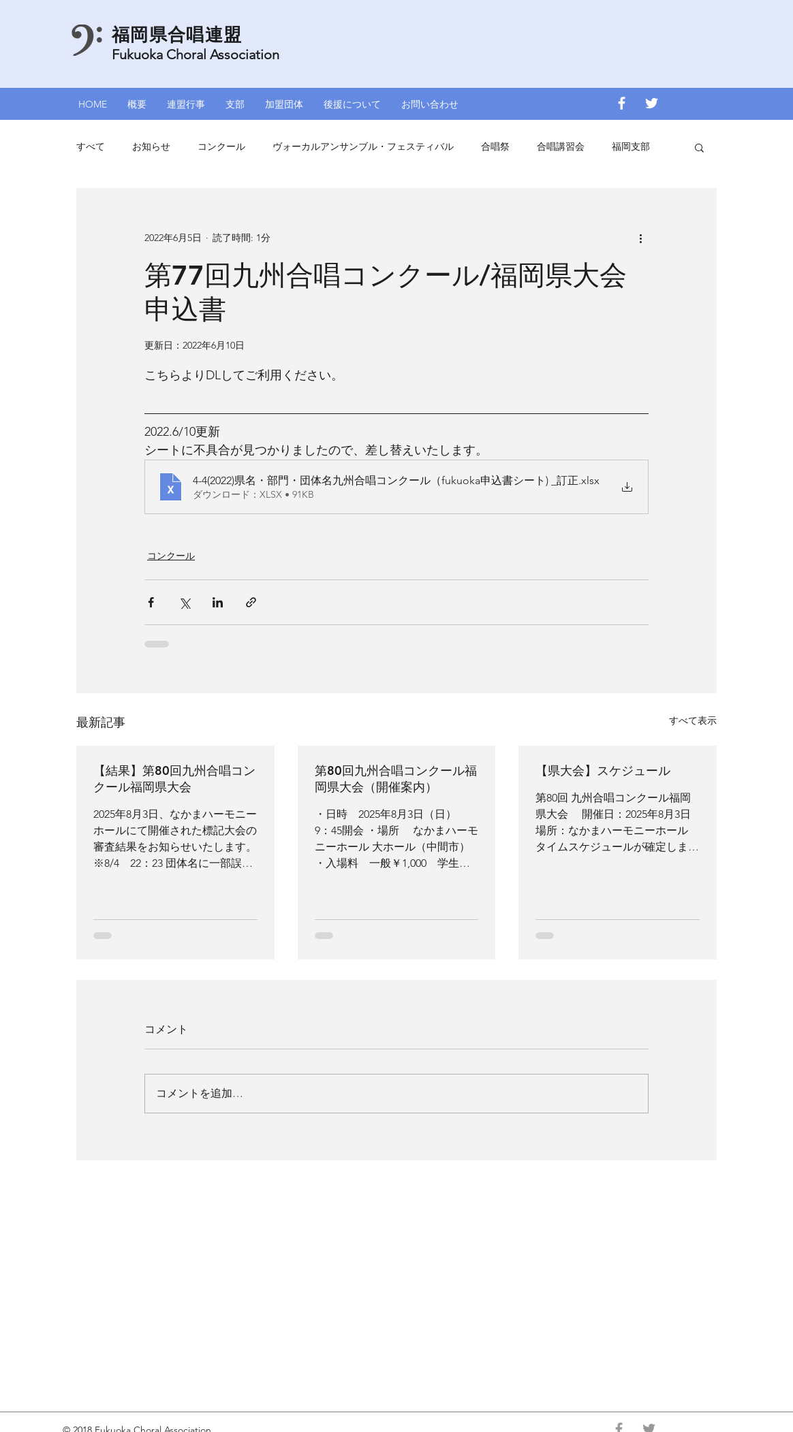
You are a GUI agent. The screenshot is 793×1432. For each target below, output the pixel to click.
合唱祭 (495, 146)
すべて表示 (693, 720)
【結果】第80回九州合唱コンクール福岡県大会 (174, 779)
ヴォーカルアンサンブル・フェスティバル (363, 146)
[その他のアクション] (640, 237)
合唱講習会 (561, 146)
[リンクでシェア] (251, 602)
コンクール (221, 146)
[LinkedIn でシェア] (217, 602)
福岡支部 (631, 146)
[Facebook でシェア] (150, 602)
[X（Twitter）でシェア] (184, 602)
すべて (90, 146)
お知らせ (151, 146)
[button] (186, 103)
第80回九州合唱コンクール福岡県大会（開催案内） (396, 779)
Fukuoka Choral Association (195, 54)
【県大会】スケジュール (602, 770)
